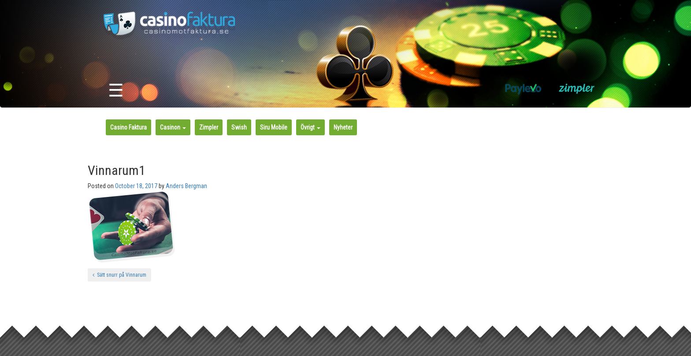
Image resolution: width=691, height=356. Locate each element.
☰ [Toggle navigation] (116, 90)
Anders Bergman (186, 185)
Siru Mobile (273, 127)
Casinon (173, 127)
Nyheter (343, 127)
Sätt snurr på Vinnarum (119, 275)
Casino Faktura (128, 127)
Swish (239, 127)
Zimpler (208, 127)
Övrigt (310, 127)
